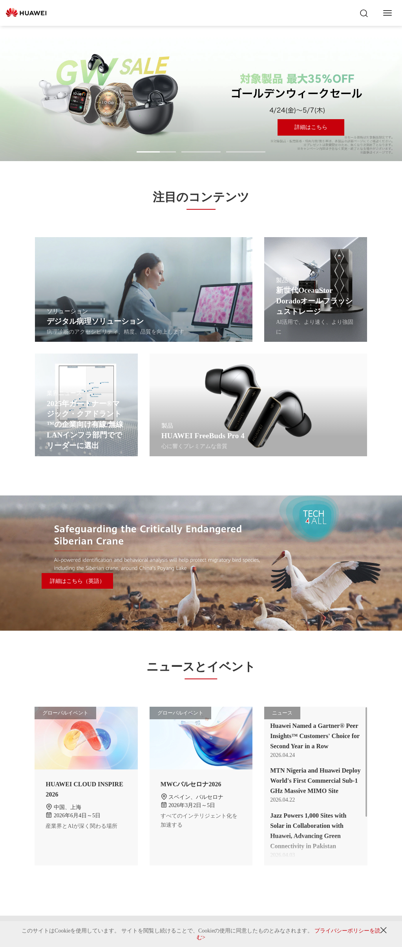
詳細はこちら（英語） (77, 581)
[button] (156, 151)
